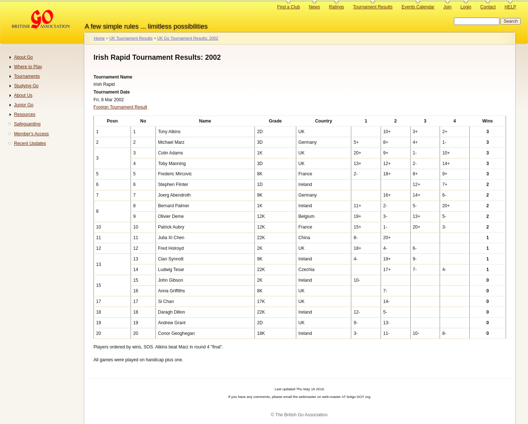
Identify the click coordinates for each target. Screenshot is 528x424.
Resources (24, 114)
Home (99, 38)
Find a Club (288, 7)
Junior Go (23, 104)
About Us (23, 95)
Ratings (336, 7)
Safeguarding (27, 124)
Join (447, 7)
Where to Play (28, 66)
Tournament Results (373, 7)
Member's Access (31, 133)
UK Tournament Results (131, 38)
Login (466, 7)
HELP (510, 7)
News (314, 7)
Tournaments (27, 76)
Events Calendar (418, 7)
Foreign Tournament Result (120, 107)
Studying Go (26, 85)
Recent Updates (30, 143)
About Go (23, 57)
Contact (488, 7)
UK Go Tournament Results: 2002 (187, 38)
